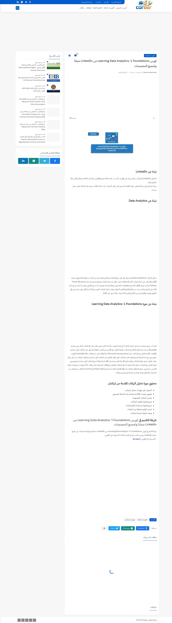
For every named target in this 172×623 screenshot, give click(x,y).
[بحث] (16, 8)
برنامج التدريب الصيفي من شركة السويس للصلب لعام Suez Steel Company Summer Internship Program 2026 (31, 114)
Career (137, 620)
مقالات (80, 8)
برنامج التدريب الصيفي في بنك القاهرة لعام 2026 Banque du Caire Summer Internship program (31, 102)
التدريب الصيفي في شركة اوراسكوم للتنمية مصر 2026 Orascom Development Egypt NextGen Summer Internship (31, 139)
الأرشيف (104, 2)
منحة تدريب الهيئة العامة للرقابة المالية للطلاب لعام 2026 (32, 89)
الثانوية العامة (96, 8)
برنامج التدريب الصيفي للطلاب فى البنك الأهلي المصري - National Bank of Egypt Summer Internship (30, 68)
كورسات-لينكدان (128, 520)
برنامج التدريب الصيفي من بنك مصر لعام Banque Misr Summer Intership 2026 (31, 127)
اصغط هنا (135, 439)
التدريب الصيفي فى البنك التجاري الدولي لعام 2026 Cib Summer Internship (30, 78)
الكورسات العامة (107, 8)
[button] (141, 528)
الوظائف (87, 8)
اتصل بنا (96, 2)
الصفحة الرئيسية (115, 2)
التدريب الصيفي (120, 8)
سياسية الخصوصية (85, 2)
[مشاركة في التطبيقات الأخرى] (103, 528)
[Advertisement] (86, 33)
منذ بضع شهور (38, 62)
